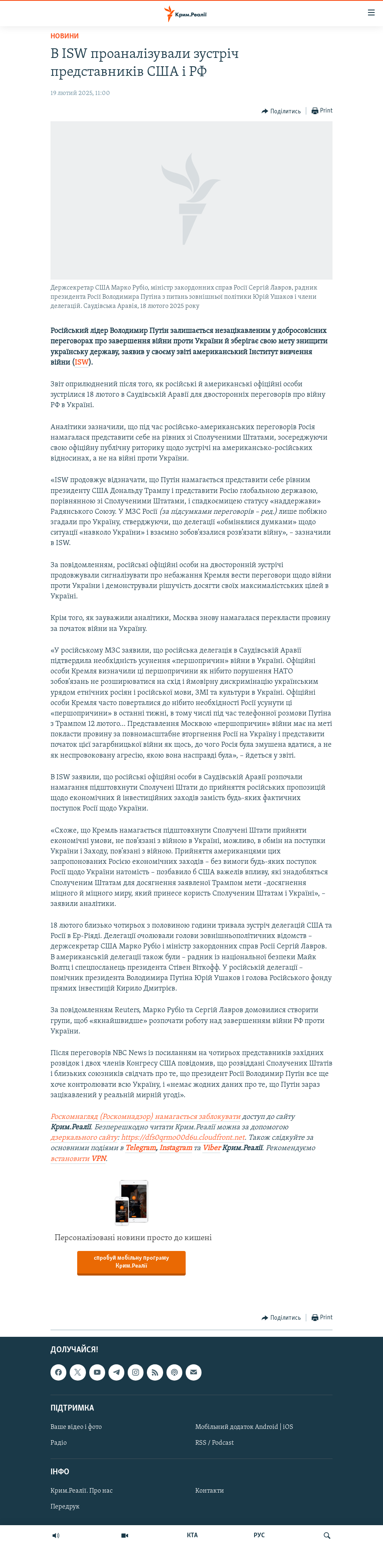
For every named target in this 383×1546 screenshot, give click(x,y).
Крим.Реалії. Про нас (81, 1491)
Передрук (65, 1506)
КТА (192, 1535)
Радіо (58, 1443)
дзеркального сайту (83, 1138)
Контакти (209, 1491)
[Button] (281, 111)
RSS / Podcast (214, 1443)
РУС (259, 1535)
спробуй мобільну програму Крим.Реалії (131, 1262)
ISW (81, 363)
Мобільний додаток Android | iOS (244, 1427)
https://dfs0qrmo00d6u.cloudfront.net (182, 1138)
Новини (64, 36)
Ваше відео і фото (76, 1427)
